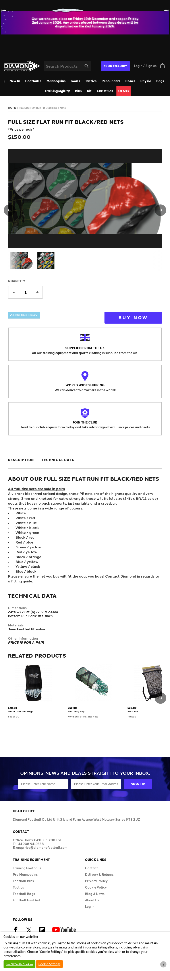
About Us (92, 900)
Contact (91, 868)
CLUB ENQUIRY (115, 65)
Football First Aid (26, 900)
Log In (89, 906)
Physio (145, 81)
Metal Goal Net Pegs (20, 711)
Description (21, 460)
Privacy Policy (96, 881)
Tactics (91, 81)
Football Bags (24, 894)
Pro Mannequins (25, 874)
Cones (130, 81)
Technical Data (57, 460)
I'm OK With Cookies (19, 964)
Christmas (105, 91)
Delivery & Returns (99, 874)
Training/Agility (57, 91)
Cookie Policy (96, 887)
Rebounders (111, 81)
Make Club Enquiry (23, 314)
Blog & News (95, 894)
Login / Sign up (145, 66)
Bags (160, 81)
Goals (75, 81)
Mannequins (56, 81)
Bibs (78, 91)
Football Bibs (23, 881)
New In (15, 81)
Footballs (33, 81)
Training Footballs (27, 868)
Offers (123, 91)
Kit (89, 91)
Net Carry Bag (76, 711)
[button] (9, 210)
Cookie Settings (49, 964)
